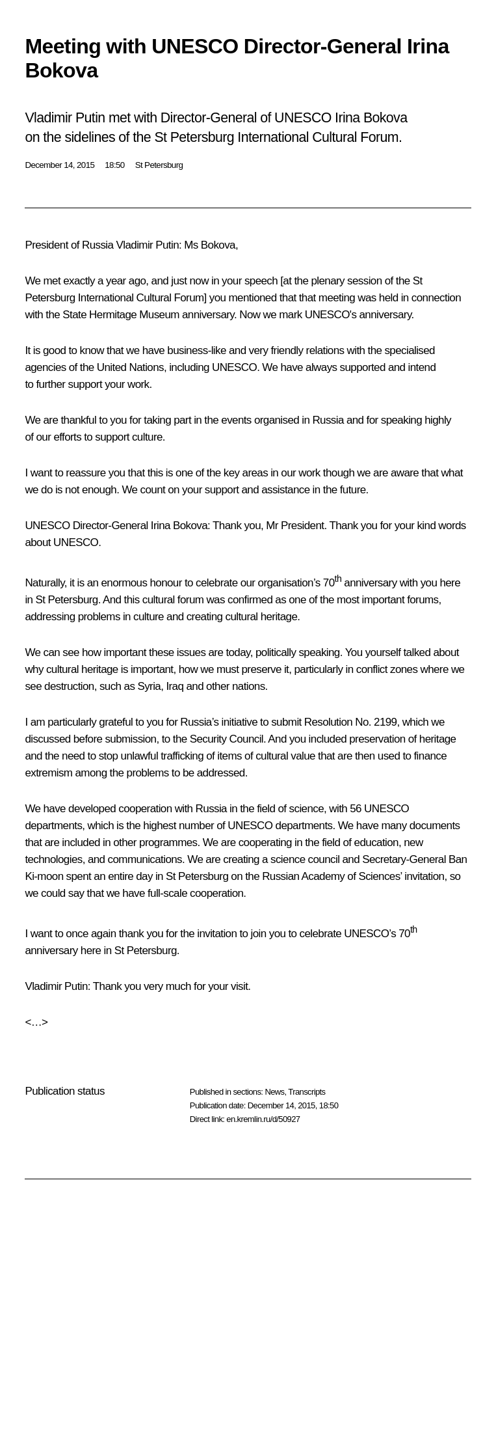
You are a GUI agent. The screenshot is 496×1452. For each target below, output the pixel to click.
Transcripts (306, 1092)
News (274, 1092)
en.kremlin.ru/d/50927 (263, 1119)
